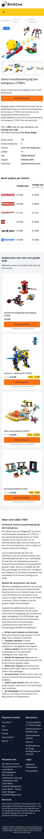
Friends (5, 733)
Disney (5, 729)
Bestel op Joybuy (21, 382)
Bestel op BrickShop (22, 324)
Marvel (5, 741)
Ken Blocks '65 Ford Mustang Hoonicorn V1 (12, 765)
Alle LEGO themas (16, 20)
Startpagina (5, 20)
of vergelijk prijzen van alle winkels (22, 329)
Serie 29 (29, 742)
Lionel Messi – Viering (11, 789)
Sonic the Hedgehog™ (32, 20)
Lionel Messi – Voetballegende (9, 771)
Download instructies (30, 163)
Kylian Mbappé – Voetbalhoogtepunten (11, 793)
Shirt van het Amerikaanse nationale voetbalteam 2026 (12, 778)
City (3, 726)
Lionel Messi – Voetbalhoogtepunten (11, 785)
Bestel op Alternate (21, 440)
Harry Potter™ (8, 737)
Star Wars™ (7, 722)
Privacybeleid (31, 771)
